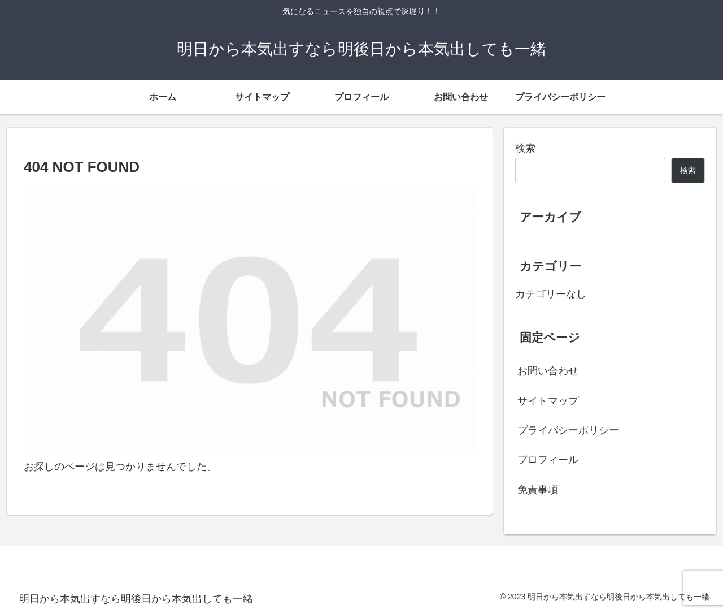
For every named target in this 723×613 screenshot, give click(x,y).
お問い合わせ (547, 371)
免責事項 (537, 489)
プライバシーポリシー (568, 430)
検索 (525, 148)
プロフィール (547, 459)
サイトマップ (547, 401)
